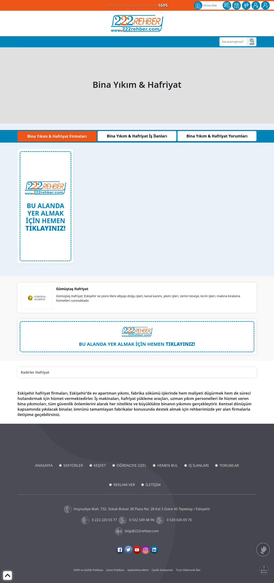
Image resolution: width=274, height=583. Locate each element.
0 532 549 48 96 (137, 520)
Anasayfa (27, 42)
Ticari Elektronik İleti (188, 570)
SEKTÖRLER (73, 465)
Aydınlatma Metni (138, 570)
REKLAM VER (124, 484)
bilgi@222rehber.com (137, 531)
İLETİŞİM (153, 484)
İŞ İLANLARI (199, 465)
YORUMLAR (229, 465)
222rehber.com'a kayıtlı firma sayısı (137, 5)
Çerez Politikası (115, 570)
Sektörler (45, 42)
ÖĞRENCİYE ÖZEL (132, 465)
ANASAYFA (44, 465)
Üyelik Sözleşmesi (162, 570)
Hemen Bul (90, 42)
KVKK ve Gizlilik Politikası (88, 570)
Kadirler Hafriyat (35, 372)
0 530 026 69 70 (174, 520)
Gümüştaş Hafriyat (72, 288)
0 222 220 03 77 (99, 520)
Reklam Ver (148, 42)
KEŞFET (100, 465)
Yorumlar (129, 42)
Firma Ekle (210, 5)
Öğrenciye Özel (67, 42)
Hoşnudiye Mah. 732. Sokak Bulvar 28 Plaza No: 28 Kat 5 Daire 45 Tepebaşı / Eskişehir (137, 509)
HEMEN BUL (167, 465)
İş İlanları (110, 42)
